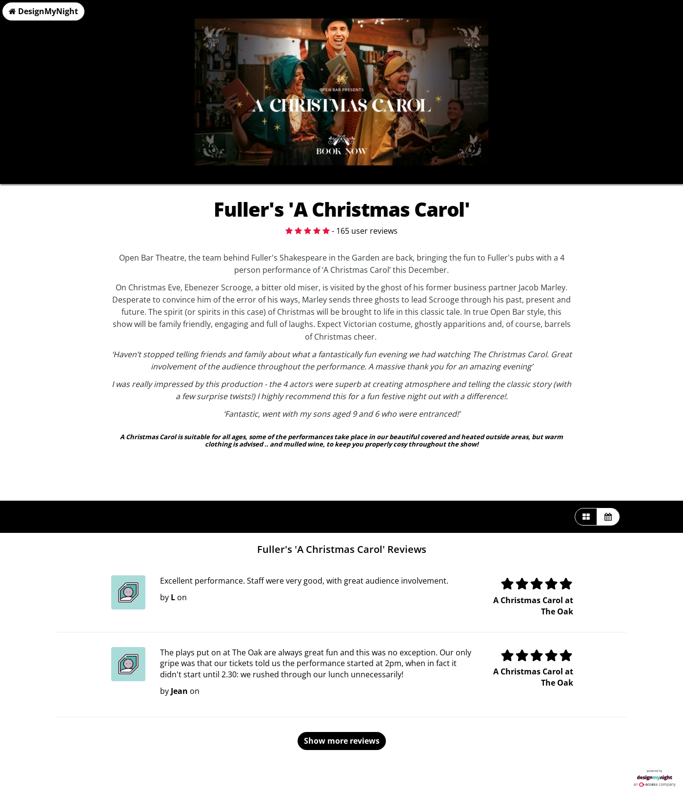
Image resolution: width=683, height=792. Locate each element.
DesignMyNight (43, 11)
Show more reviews (342, 740)
